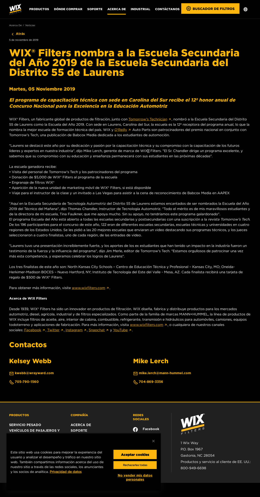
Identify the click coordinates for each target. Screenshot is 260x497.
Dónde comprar (68, 9)
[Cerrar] (153, 441)
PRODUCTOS (19, 415)
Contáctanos (167, 9)
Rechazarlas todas (135, 465)
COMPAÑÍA (79, 415)
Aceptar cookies (135, 454)
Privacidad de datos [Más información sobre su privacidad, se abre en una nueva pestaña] (66, 472)
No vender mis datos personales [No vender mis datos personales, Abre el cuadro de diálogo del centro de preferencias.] (135, 477)
